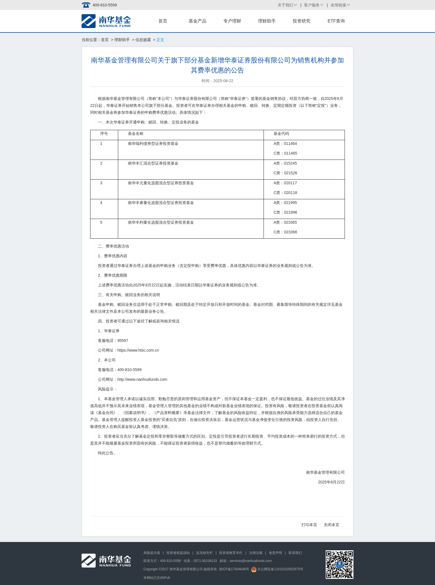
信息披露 (143, 39)
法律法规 (255, 553)
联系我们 (295, 553)
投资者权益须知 (178, 553)
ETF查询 (336, 21)
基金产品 (197, 21)
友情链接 (338, 5)
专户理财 (232, 21)
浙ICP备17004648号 (234, 569)
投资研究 (301, 21)
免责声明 (275, 553)
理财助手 (267, 21)
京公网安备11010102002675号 (277, 569)
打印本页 (309, 525)
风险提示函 (151, 553)
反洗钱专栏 (204, 553)
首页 (162, 21)
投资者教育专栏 (230, 553)
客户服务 (312, 5)
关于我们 (285, 5)
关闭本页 (331, 525)
